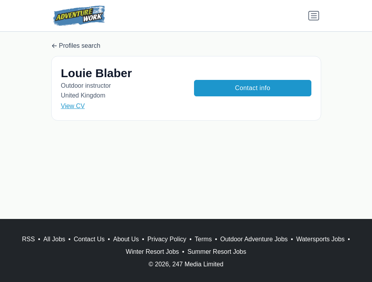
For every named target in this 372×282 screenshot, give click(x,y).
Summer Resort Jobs (216, 251)
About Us (126, 239)
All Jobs (54, 239)
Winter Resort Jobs (152, 251)
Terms (203, 239)
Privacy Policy (167, 239)
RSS (28, 239)
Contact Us (89, 239)
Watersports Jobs (320, 239)
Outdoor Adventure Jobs (254, 239)
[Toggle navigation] (313, 15)
